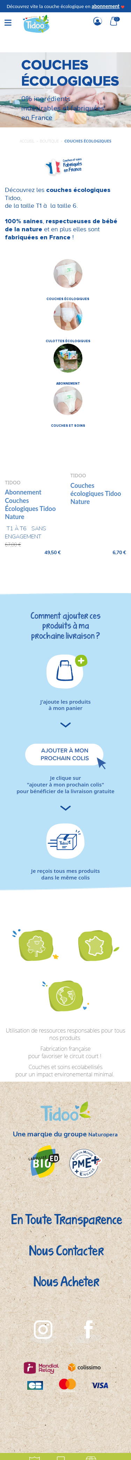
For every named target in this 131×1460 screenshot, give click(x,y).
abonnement (105, 6)
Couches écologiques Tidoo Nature (96, 493)
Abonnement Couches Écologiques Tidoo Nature (30, 504)
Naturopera (103, 1134)
